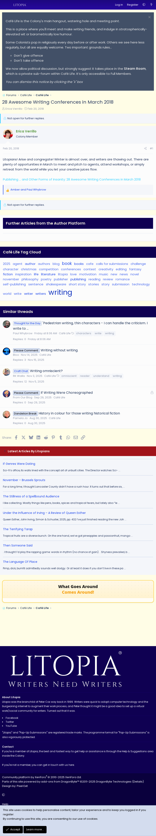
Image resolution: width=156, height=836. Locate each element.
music (103, 274)
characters (83, 333)
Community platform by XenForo (42, 777)
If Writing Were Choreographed (67, 392)
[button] (143, 5)
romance (123, 279)
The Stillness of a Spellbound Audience (31, 496)
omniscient (69, 376)
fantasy (135, 269)
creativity (106, 269)
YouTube (11, 726)
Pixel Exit (22, 786)
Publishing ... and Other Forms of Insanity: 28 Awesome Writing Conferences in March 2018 (72, 179)
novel (134, 274)
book (67, 263)
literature (48, 274)
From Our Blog (22, 397)
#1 (151, 148)
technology (141, 284)
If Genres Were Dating (19, 464)
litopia (63, 274)
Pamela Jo (20, 418)
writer (28, 293)
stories (93, 284)
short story (77, 284)
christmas (28, 269)
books (79, 264)
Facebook (12, 718)
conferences (71, 269)
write (18, 293)
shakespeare (56, 284)
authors (44, 264)
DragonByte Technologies (113, 782)
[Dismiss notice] (149, 17)
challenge (138, 264)
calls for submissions (112, 264)
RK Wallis (19, 376)
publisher (61, 279)
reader (85, 376)
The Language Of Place (20, 562)
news (124, 274)
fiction (8, 274)
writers (40, 293)
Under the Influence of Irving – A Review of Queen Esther (44, 513)
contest (89, 269)
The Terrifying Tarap (18, 529)
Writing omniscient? (46, 370)
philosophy (30, 279)
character (10, 269)
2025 (6, 264)
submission (120, 284)
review (108, 279)
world (7, 293)
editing (121, 269)
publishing (78, 279)
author (30, 264)
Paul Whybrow (22, 333)
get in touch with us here (58, 765)
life (36, 274)
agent (17, 264)
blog (56, 264)
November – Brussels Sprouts (24, 480)
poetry (46, 279)
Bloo (16, 355)
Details (138, 782)
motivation (87, 274)
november (11, 279)
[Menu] (5, 5)
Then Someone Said (17, 545)
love (73, 274)
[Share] (145, 148)
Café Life (65, 333)
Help (5, 804)
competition (48, 269)
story (105, 284)
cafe (90, 264)
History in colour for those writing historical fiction (79, 413)
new (114, 274)
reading (94, 279)
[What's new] (151, 5)
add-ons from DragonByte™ (60, 782)
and (28, 190)
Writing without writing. (59, 350)
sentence (35, 284)
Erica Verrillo (13, 109)
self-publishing (14, 284)
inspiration (23, 274)
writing (60, 292)
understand (101, 376)
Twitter (10, 722)
